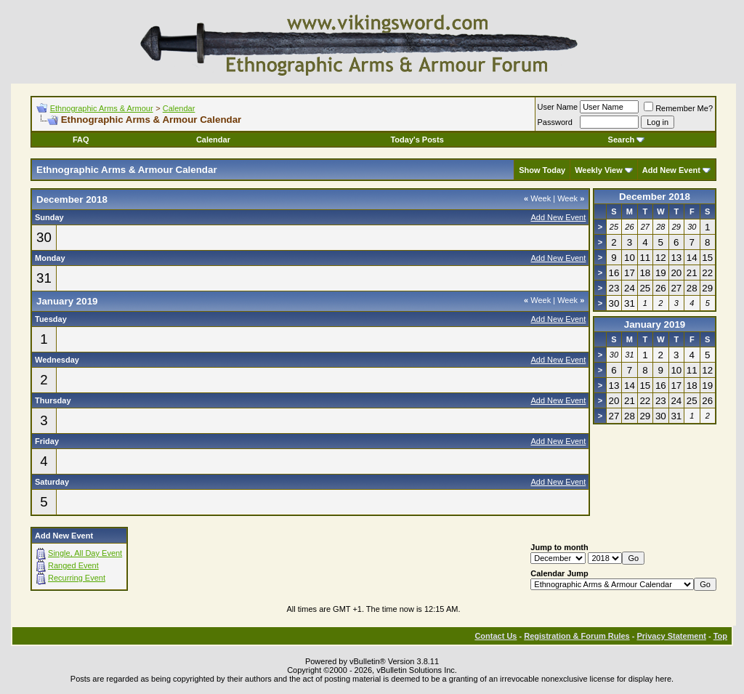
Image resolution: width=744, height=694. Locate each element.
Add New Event (671, 170)
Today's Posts (416, 139)
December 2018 (654, 196)
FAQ (81, 139)
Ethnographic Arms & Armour (101, 108)
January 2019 (654, 324)
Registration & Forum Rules (576, 636)
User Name (558, 106)
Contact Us (495, 636)
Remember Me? (678, 108)
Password (555, 122)
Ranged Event (73, 565)
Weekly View (599, 170)
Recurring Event (76, 577)
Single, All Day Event (85, 553)
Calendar (179, 108)
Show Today (542, 170)
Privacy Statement (670, 636)
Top (720, 636)
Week (537, 198)
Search (626, 139)
